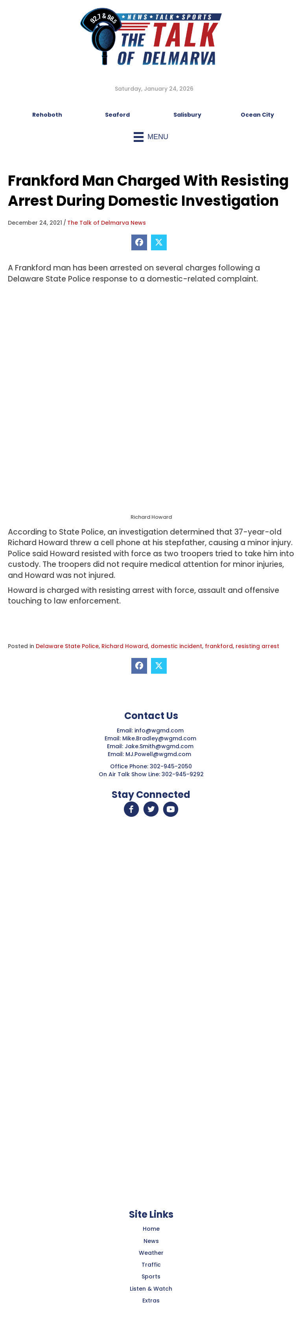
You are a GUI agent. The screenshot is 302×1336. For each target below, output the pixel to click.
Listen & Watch (151, 1289)
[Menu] (151, 137)
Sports (151, 1276)
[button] (131, 809)
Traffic (151, 1265)
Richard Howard (124, 646)
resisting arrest (257, 646)
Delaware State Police (67, 646)
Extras (151, 1300)
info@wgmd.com (159, 730)
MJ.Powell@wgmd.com (159, 754)
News (151, 1241)
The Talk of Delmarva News (106, 223)
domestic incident (176, 646)
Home (151, 1229)
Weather (151, 1253)
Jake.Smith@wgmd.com (160, 746)
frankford (219, 646)
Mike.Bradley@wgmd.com (159, 738)
